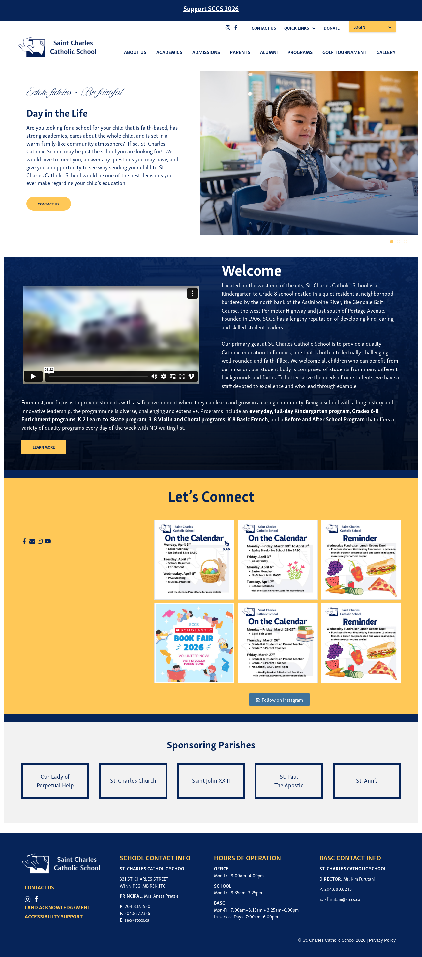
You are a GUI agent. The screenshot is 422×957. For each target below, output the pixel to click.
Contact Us (264, 27)
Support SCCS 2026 (211, 8)
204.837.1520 (137, 906)
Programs (300, 52)
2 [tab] (399, 242)
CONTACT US (49, 204)
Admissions (206, 52)
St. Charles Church (133, 780)
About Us (135, 52)
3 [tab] (405, 242)
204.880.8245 (338, 888)
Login (359, 26)
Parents (240, 52)
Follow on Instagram (279, 699)
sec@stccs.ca (137, 919)
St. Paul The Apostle (289, 780)
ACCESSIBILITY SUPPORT (54, 916)
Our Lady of (55, 775)
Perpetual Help (55, 784)
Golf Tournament (344, 52)
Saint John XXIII (211, 780)
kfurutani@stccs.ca (342, 899)
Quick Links (296, 27)
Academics (169, 52)
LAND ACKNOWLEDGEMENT (57, 907)
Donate (332, 27)
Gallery (386, 52)
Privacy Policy (382, 940)
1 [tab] (392, 242)
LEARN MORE (44, 447)
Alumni (269, 52)
